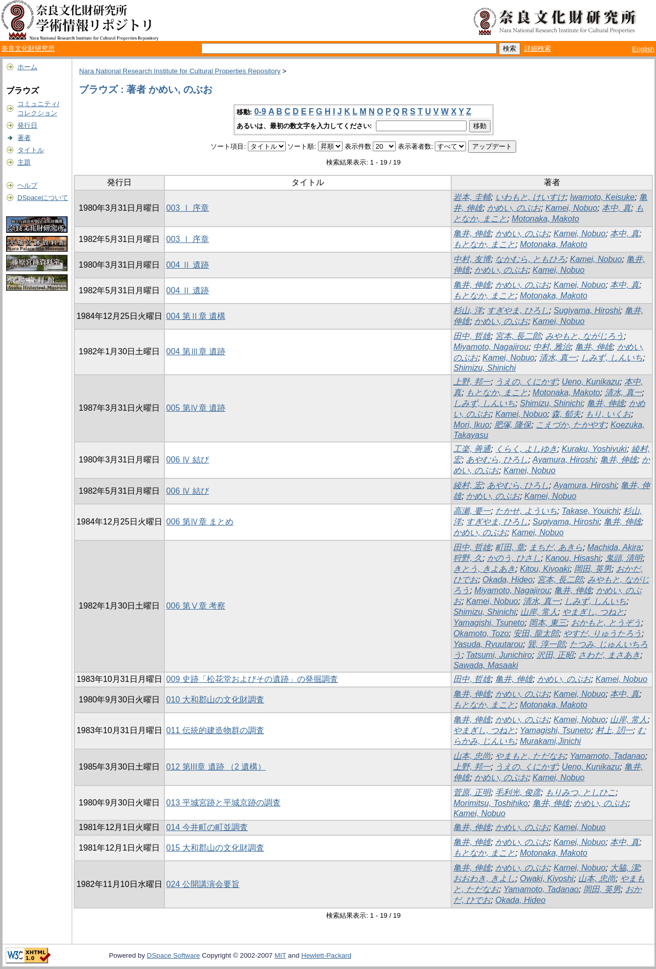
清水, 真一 (558, 357)
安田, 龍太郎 (536, 633)
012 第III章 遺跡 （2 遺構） (216, 766)
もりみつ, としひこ (580, 792)
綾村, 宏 (467, 485)
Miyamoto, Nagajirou (490, 346)
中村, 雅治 (551, 346)
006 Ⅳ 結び (187, 459)
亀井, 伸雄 (472, 233)
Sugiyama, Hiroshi (587, 310)
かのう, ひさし (514, 558)
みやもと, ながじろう (584, 336)
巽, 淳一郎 (546, 644)
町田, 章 (509, 547)
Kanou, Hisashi (573, 558)
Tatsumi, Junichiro (499, 655)
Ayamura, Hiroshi (564, 459)
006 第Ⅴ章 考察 (196, 605)
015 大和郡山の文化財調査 (215, 847)
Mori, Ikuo (471, 424)
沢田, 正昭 (555, 655)
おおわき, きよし (484, 878)
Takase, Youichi (590, 511)
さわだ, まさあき (609, 655)
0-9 (260, 111)
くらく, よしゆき (526, 449)
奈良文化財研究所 (28, 48)
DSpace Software (173, 955)
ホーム (27, 67)
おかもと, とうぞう (606, 622)
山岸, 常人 (539, 612)
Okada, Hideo (507, 579)
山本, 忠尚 (472, 756)
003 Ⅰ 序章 (187, 208)
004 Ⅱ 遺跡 (187, 264)
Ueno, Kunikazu (591, 381)
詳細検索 (537, 48)
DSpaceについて (42, 197)
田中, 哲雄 (472, 336)
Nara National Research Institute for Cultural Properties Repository (179, 71)
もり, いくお (608, 414)
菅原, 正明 (472, 792)
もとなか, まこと (484, 244)
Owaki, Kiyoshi (547, 878)
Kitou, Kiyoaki (544, 568)
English (643, 49)
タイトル (30, 150)
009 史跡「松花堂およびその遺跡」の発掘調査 (252, 679)
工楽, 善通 (472, 449)
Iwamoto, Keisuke (602, 197)
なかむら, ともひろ (530, 259)
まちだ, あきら (556, 547)
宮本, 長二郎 (518, 336)
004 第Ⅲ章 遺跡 (196, 351)
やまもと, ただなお (530, 756)
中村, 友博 (472, 259)
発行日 (27, 125)
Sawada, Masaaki (485, 665)
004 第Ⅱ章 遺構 (196, 316)
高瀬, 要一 (472, 511)
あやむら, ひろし (497, 459)
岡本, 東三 (547, 622)
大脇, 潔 (624, 867)
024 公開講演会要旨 (203, 884)
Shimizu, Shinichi (484, 368)
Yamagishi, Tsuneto (488, 622)
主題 (24, 162)
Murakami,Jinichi (550, 741)
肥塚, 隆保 (513, 424)
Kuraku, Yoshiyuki (594, 449)
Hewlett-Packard (326, 955)
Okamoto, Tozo (481, 633)
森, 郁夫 (566, 414)
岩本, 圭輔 (472, 197)
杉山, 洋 (467, 310)
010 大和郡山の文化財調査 (215, 699)
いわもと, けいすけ (530, 197)
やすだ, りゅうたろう (602, 633)
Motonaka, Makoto (545, 218)
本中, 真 (616, 208)
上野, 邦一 (472, 381)
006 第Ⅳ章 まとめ (200, 521)
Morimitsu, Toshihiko (490, 803)
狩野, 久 (467, 558)
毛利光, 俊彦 (518, 792)
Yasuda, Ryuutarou (488, 644)
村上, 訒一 (614, 730)
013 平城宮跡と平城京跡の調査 (223, 802)
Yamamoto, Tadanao (607, 756)
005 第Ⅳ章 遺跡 (196, 407)
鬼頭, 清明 (624, 558)
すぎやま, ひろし (518, 310)
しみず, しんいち (612, 357)
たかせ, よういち (526, 511)
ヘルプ (27, 185)
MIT (280, 955)
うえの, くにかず (526, 381)
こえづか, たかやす (571, 424)
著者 (24, 138)
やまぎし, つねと (593, 612)
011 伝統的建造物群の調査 (215, 730)
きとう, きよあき (484, 568)
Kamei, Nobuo (571, 208)
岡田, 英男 (592, 568)
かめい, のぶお (514, 208)
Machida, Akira (614, 547)
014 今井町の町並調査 (207, 827)
